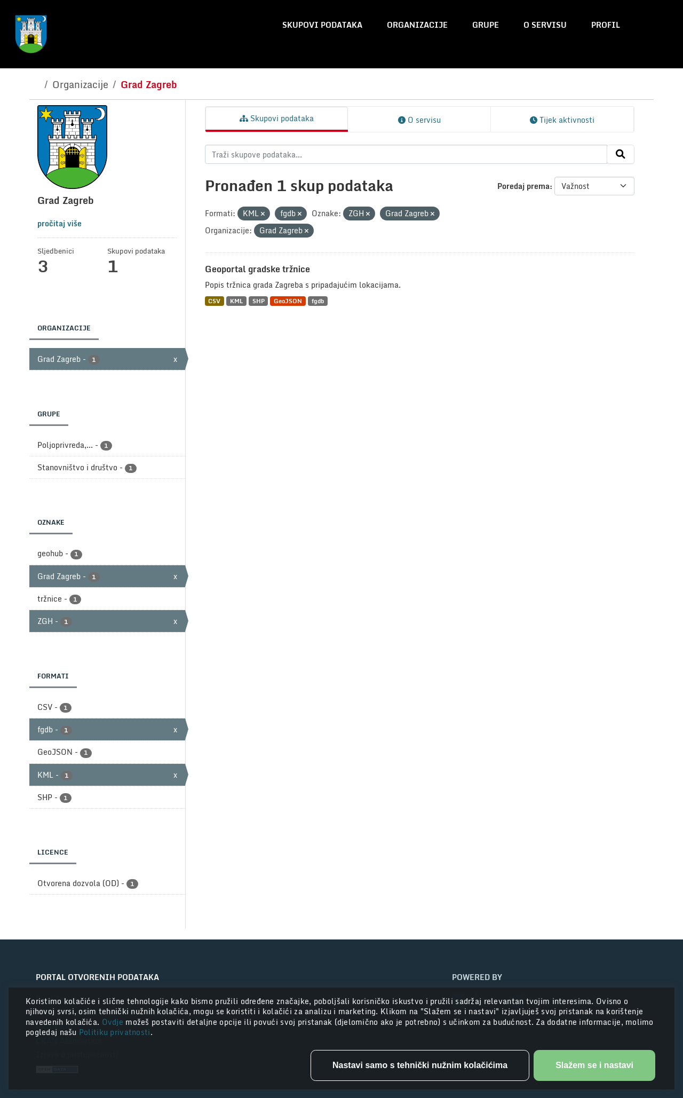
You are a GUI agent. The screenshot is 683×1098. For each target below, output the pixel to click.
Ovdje (114, 1022)
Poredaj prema (523, 186)
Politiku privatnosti (114, 1032)
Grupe (485, 25)
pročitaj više (59, 223)
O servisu (545, 25)
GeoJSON (288, 300)
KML (236, 300)
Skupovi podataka (322, 25)
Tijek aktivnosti (562, 120)
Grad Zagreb (149, 84)
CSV (214, 300)
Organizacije (417, 25)
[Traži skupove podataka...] (406, 154)
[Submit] (620, 154)
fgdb (318, 300)
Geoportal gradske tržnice (257, 269)
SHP (258, 300)
